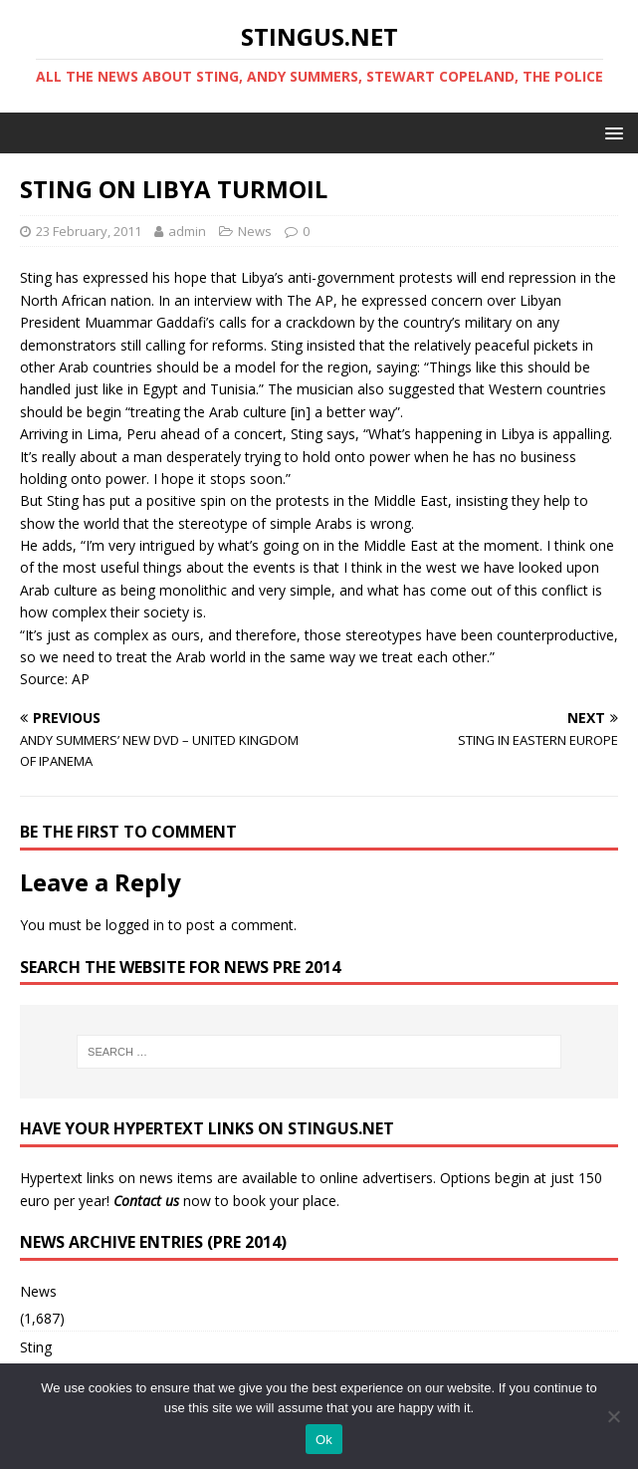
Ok (324, 1439)
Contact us (146, 1200)
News (255, 231)
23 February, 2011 (88, 231)
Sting (36, 1347)
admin (187, 231)
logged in (135, 924)
